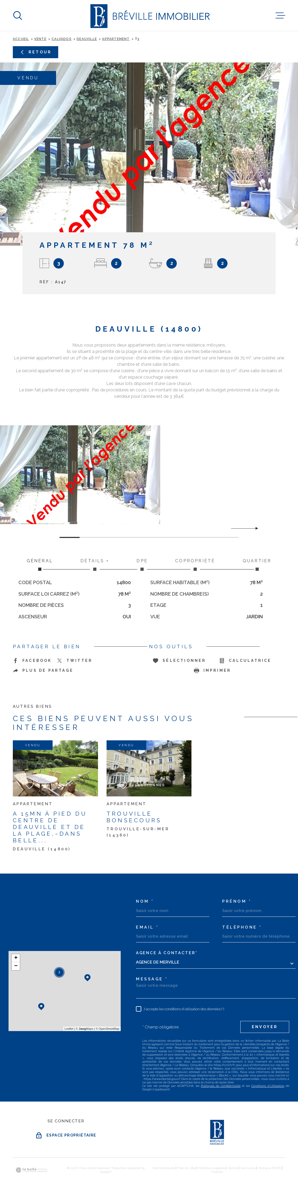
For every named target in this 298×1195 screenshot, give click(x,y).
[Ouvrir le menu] (280, 15)
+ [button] (16, 958)
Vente (40, 39)
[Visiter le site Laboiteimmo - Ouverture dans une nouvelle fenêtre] (31, 1170)
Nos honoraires (164, 1168)
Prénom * (236, 901)
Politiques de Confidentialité (221, 1086)
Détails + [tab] (95, 564)
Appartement (116, 39)
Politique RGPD (269, 1168)
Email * (147, 927)
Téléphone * (242, 927)
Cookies (217, 1171)
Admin (233, 1168)
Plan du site (186, 1168)
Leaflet (69, 1028)
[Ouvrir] (17, 15)
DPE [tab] (142, 564)
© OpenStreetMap (107, 1028)
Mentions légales (212, 1168)
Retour (35, 52)
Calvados (62, 39)
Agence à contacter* (166, 953)
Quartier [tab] (257, 564)
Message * (152, 979)
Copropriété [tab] (195, 564)
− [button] (16, 966)
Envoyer (265, 1027)
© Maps (84, 1028)
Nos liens (248, 1168)
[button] (254, 528)
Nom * (145, 901)
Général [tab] (40, 564)
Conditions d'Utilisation (267, 1086)
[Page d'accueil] (149, 15)
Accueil (21, 39)
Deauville (87, 39)
